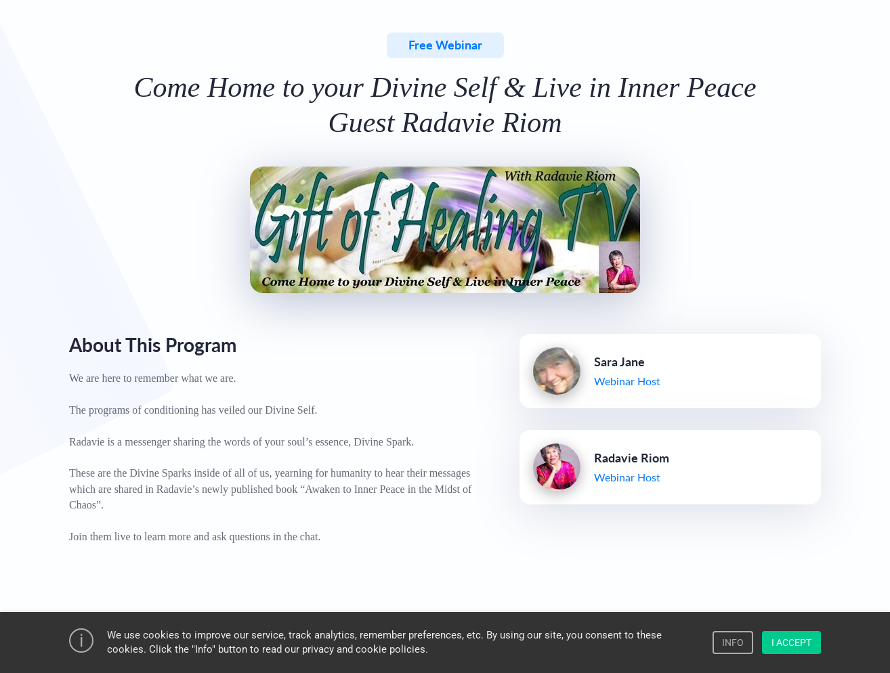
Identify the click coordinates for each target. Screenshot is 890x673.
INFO (733, 642)
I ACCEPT (791, 642)
